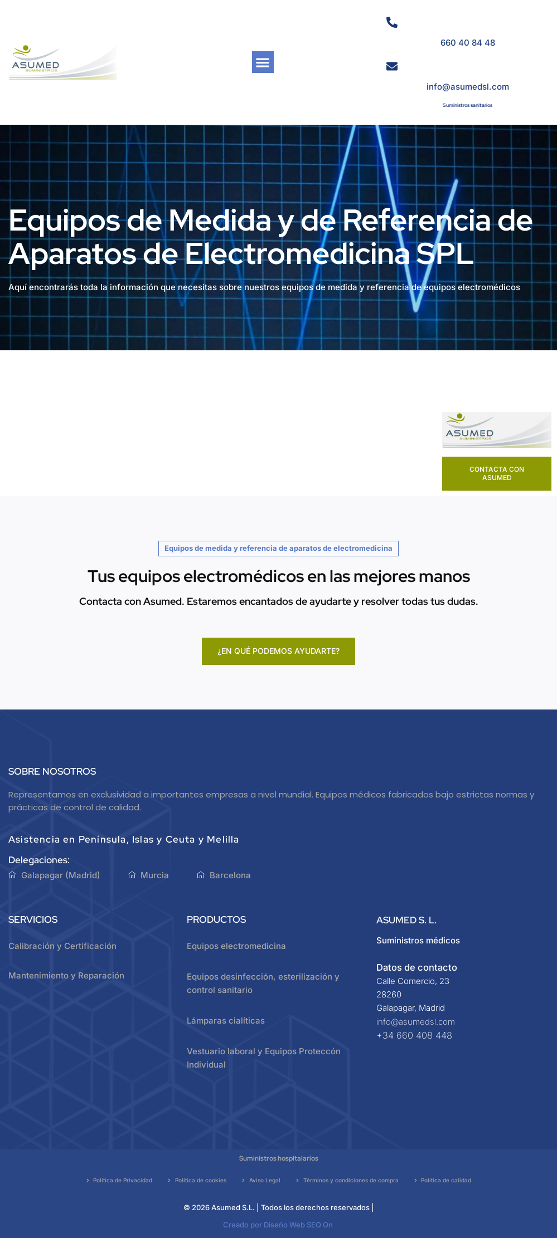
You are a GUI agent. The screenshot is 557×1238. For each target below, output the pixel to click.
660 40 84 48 (467, 42)
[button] (263, 62)
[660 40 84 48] (392, 22)
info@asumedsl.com (468, 86)
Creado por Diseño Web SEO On (278, 1224)
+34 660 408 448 (414, 1035)
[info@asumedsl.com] (392, 66)
